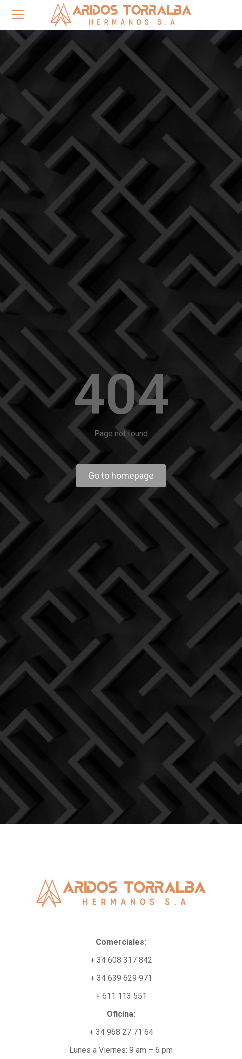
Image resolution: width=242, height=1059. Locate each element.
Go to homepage (121, 475)
